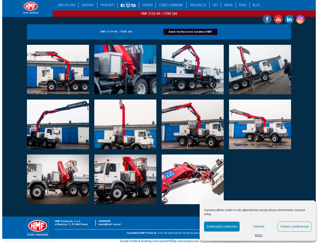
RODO (259, 235)
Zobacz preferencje (294, 226)
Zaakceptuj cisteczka (221, 226)
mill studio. (199, 233)
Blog (256, 5)
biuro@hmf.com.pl (109, 224)
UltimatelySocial (187, 241)
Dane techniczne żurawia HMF (191, 32)
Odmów (259, 226)
